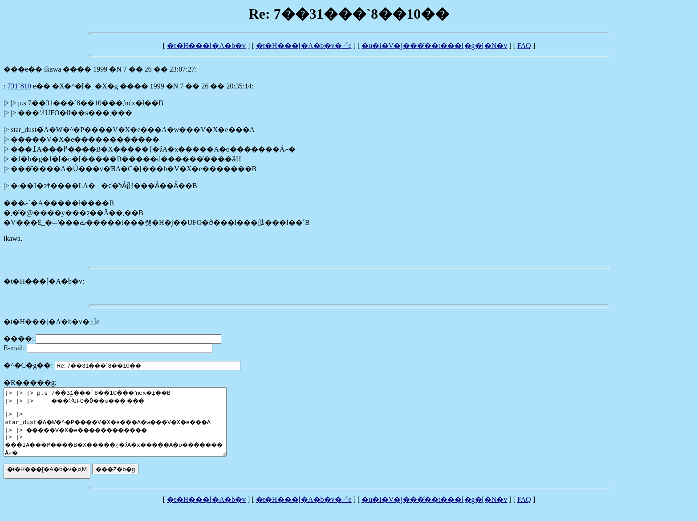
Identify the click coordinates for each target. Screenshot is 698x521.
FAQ (524, 45)
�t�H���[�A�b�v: (44, 281)
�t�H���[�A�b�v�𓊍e (304, 45)
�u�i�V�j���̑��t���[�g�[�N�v (434, 45)
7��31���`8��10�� (19, 86)
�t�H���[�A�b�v (206, 45)
